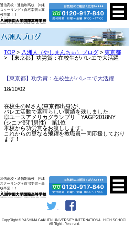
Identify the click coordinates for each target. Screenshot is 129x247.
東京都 (113, 52)
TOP (9, 52)
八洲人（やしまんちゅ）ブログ (59, 52)
